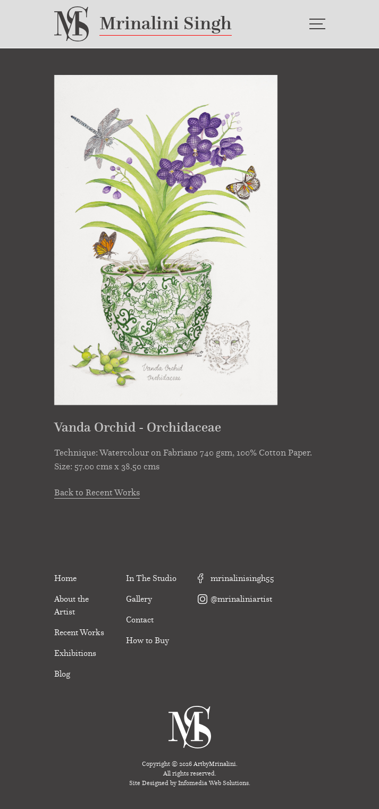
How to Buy (147, 640)
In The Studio (151, 578)
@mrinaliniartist (235, 599)
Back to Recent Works (97, 493)
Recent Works (79, 632)
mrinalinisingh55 (236, 578)
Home (65, 578)
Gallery (139, 599)
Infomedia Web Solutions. (214, 783)
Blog (62, 674)
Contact (140, 619)
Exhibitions (75, 653)
